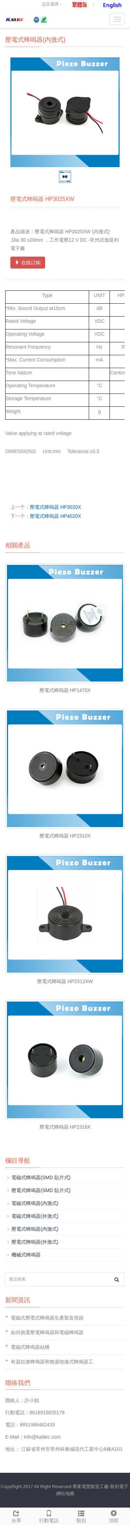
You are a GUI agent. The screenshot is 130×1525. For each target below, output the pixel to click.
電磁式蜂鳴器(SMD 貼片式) (40, 1177)
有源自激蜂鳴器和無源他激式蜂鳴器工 (52, 1361)
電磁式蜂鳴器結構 (30, 1347)
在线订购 (28, 262)
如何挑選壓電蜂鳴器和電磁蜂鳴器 (47, 1332)
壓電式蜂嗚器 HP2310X (65, 836)
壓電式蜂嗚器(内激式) (34, 1229)
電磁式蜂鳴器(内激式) (34, 1203)
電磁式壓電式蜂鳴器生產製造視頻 (47, 1318)
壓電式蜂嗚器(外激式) (34, 1242)
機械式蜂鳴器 (26, 1255)
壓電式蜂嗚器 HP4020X (55, 516)
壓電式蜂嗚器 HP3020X (55, 507)
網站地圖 (65, 1493)
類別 (81, 1515)
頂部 (113, 1515)
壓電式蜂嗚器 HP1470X (65, 690)
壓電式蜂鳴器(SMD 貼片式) (40, 1190)
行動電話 (49, 1515)
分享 (16, 1515)
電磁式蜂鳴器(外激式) (34, 1216)
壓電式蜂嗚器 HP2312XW (65, 981)
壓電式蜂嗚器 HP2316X (65, 1127)
